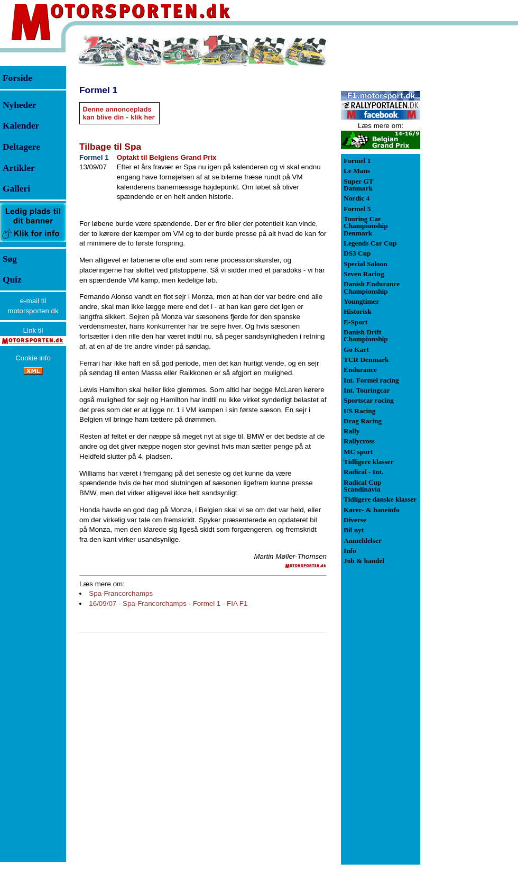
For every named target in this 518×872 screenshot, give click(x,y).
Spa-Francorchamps (121, 593)
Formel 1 (98, 90)
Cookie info (33, 358)
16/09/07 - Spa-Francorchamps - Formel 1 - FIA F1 (168, 603)
